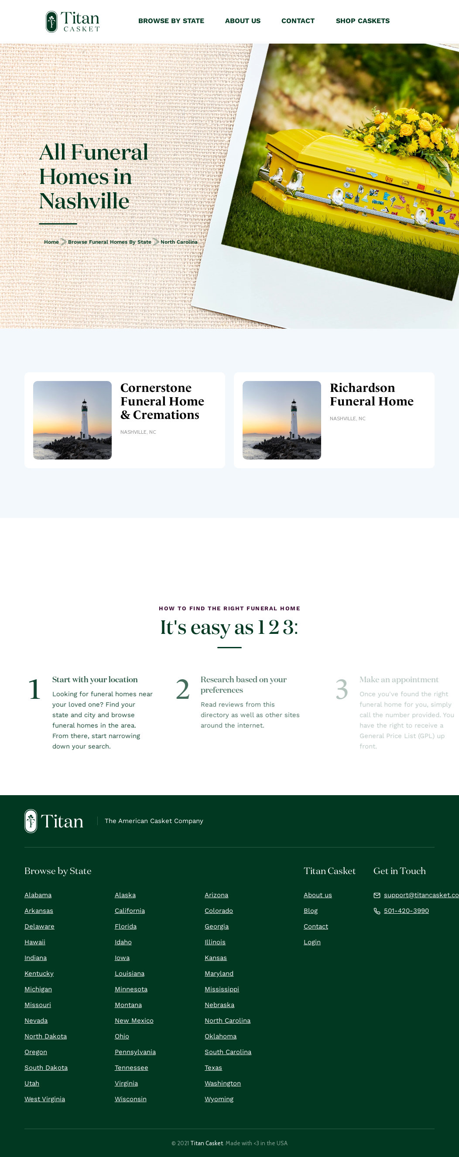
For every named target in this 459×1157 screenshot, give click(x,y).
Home (51, 242)
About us (318, 895)
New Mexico (134, 1020)
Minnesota (131, 989)
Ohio (122, 1036)
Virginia (126, 1083)
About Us (242, 21)
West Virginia (44, 1099)
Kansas (216, 958)
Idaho (123, 942)
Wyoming (219, 1099)
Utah (31, 1083)
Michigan (38, 989)
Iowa (122, 958)
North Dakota (45, 1036)
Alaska (125, 895)
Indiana (35, 958)
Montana (128, 1005)
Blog (311, 911)
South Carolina (228, 1052)
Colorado (219, 911)
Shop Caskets (363, 21)
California (130, 911)
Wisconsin (131, 1099)
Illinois (215, 942)
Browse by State (171, 21)
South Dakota (46, 1068)
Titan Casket (206, 1143)
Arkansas (38, 911)
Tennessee (131, 1068)
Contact (316, 926)
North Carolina (179, 242)
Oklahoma (220, 1036)
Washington (223, 1083)
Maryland (219, 973)
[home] (72, 22)
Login (312, 942)
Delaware (39, 926)
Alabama (37, 895)
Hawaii (34, 942)
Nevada (36, 1020)
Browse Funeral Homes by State (109, 242)
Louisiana (129, 973)
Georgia (217, 926)
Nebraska (219, 1005)
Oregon (35, 1052)
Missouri (37, 1005)
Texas (213, 1068)
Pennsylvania (135, 1052)
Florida (126, 926)
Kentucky (39, 973)
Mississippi (222, 989)
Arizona (216, 895)
